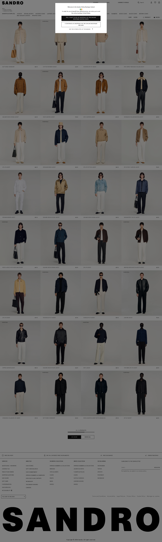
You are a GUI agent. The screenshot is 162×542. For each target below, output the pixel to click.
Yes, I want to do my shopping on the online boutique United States (81, 18)
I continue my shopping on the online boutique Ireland (81, 24)
